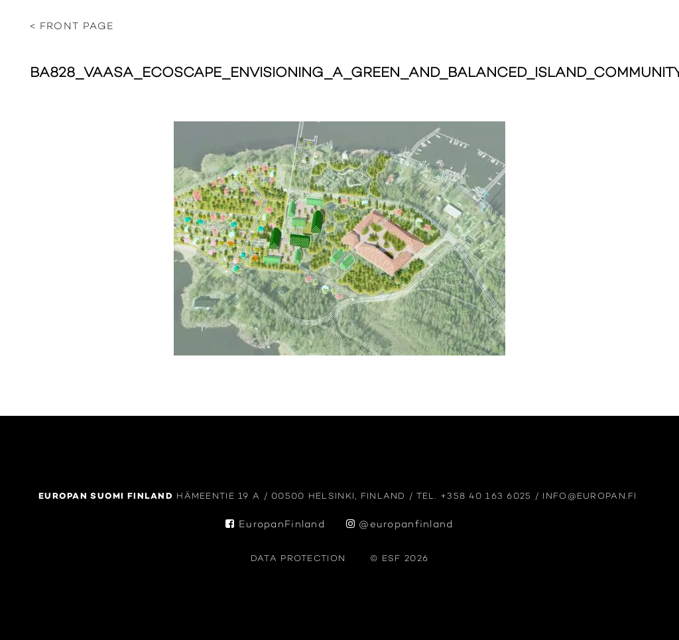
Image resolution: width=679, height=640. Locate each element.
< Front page (72, 27)
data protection (298, 558)
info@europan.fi (591, 496)
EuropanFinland (275, 525)
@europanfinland (400, 525)
